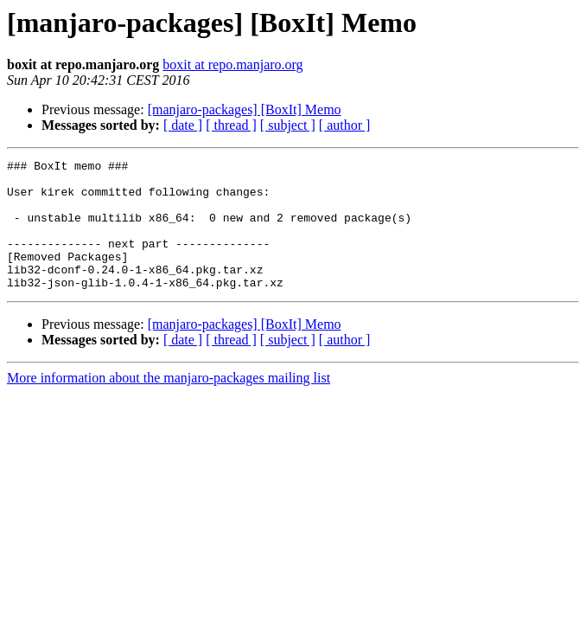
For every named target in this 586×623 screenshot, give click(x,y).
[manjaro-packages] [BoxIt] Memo (244, 109)
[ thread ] (231, 125)
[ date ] (182, 125)
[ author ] (345, 125)
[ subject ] (287, 125)
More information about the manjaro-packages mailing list (168, 403)
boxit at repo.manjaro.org (232, 64)
